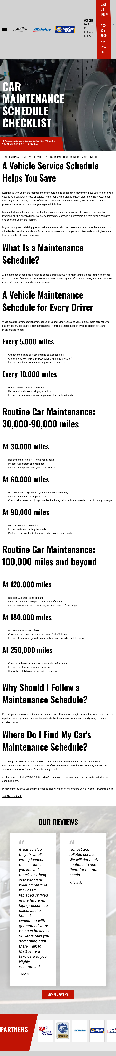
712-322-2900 (103, 30)
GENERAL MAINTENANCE (84, 157)
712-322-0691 (103, 46)
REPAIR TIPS (61, 157)
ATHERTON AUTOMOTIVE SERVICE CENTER (28, 157)
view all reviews (58, 994)
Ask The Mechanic (12, 796)
